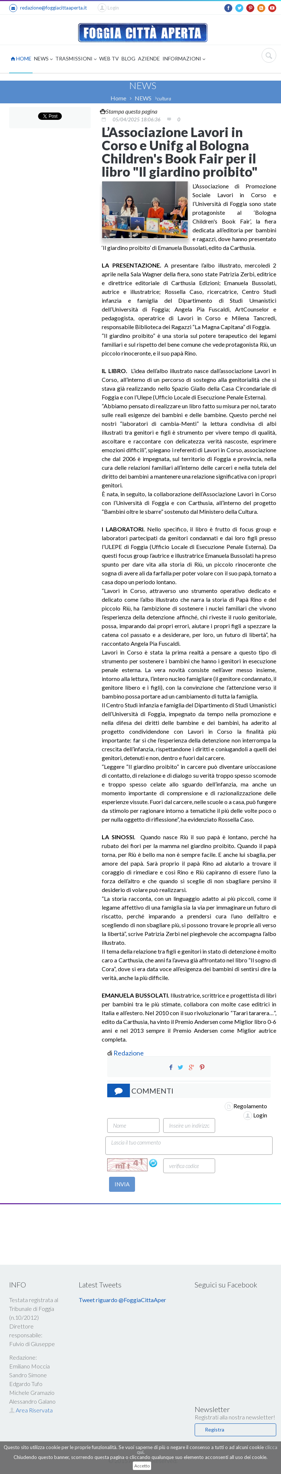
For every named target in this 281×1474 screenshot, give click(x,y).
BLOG (128, 58)
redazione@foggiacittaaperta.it (48, 8)
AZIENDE (149, 58)
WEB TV (109, 58)
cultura (164, 99)
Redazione (129, 1053)
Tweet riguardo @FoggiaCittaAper (122, 1299)
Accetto (142, 1466)
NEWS (43, 59)
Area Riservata (31, 1410)
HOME (21, 58)
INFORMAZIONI (183, 59)
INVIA (122, 1184)
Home (118, 98)
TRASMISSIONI (76, 59)
